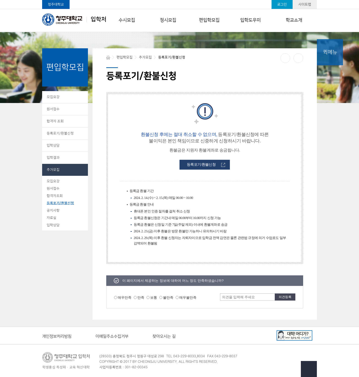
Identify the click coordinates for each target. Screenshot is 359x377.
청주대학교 (56, 4)
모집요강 (53, 97)
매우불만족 (187, 297)
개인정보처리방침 (56, 336)
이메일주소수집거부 (111, 336)
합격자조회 (55, 196)
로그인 (282, 4)
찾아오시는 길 (164, 336)
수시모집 (127, 20)
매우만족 (124, 297)
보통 (153, 297)
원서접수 (53, 109)
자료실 (51, 218)
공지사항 (53, 210)
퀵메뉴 (330, 52)
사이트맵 (304, 4)
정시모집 (168, 20)
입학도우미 (250, 20)
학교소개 (294, 20)
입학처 (74, 19)
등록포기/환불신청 (60, 133)
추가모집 (53, 170)
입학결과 (53, 158)
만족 (140, 297)
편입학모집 (209, 20)
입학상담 (53, 145)
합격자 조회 (55, 121)
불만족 (168, 297)
